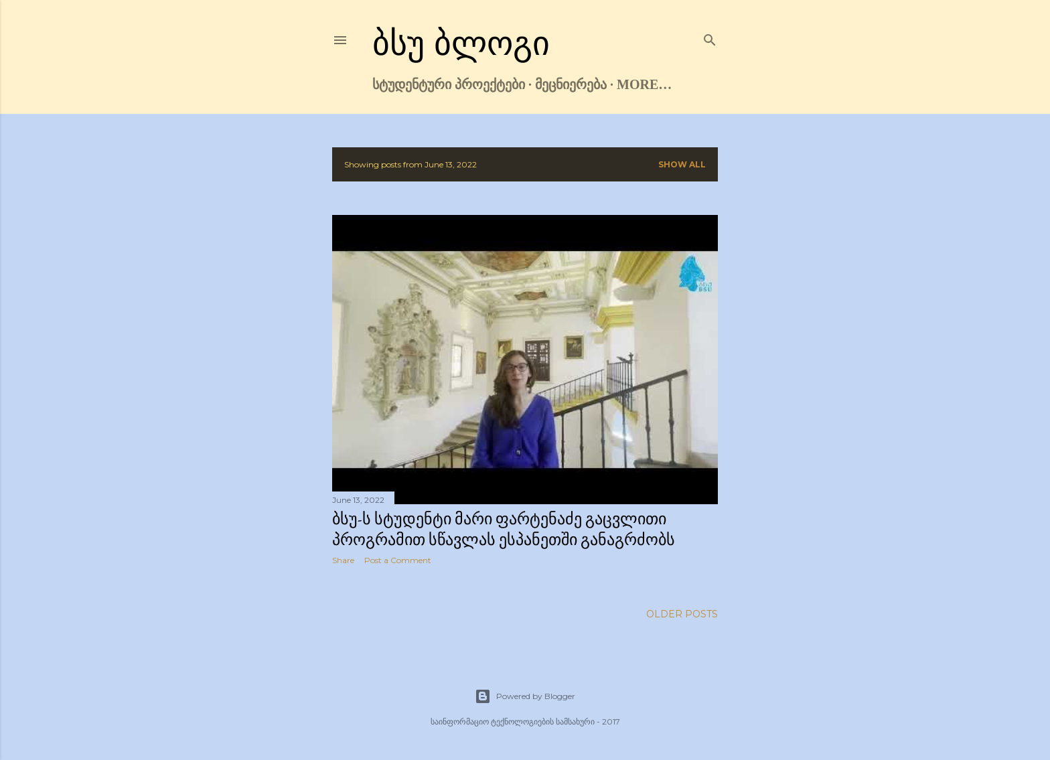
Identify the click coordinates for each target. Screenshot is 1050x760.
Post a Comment (397, 560)
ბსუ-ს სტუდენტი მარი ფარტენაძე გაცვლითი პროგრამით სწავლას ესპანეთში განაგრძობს (503, 529)
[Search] (710, 37)
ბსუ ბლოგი (461, 43)
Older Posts (682, 614)
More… (644, 84)
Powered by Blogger (525, 696)
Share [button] (343, 560)
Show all (682, 164)
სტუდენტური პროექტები (448, 84)
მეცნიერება (571, 84)
